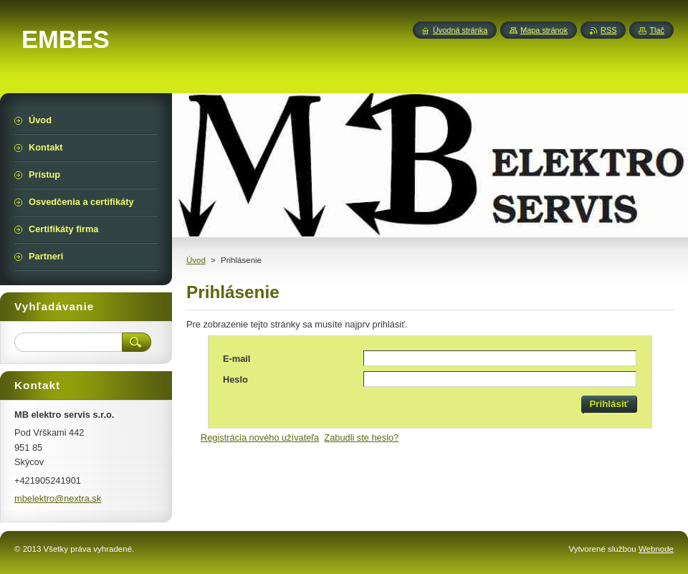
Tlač (656, 30)
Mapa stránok (544, 30)
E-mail (236, 358)
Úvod (196, 260)
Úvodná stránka (460, 30)
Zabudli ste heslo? (361, 437)
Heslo (235, 379)
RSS (608, 30)
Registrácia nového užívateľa (260, 437)
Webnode (656, 549)
